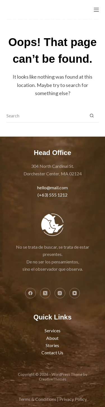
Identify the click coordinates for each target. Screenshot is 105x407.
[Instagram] (60, 293)
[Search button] (92, 116)
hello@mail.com (52, 187)
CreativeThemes (52, 379)
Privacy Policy (73, 399)
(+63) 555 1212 (52, 194)
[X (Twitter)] (45, 293)
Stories (52, 345)
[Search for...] (45, 116)
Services (52, 330)
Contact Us (52, 352)
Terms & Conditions (37, 399)
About (52, 338)
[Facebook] (30, 293)
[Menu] (96, 9)
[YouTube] (74, 293)
